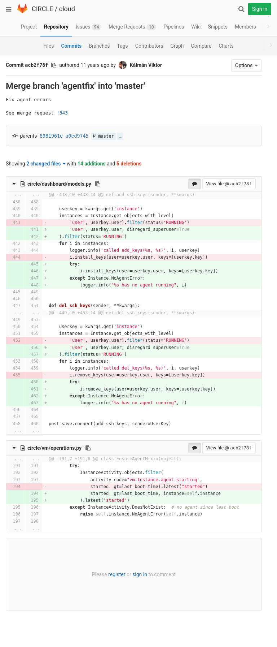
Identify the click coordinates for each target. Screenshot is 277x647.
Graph (177, 46)
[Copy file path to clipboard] (97, 183)
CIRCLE (42, 9)
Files (48, 46)
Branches (99, 46)
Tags (122, 46)
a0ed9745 (77, 136)
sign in (133, 574)
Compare (201, 46)
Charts (226, 46)
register (110, 574)
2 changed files (46, 164)
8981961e (51, 136)
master (103, 136)
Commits (71, 46)
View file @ (216, 183)
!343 (62, 113)
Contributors (149, 46)
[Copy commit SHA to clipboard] (53, 65)
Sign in (259, 9)
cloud (67, 9)
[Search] (241, 9)
